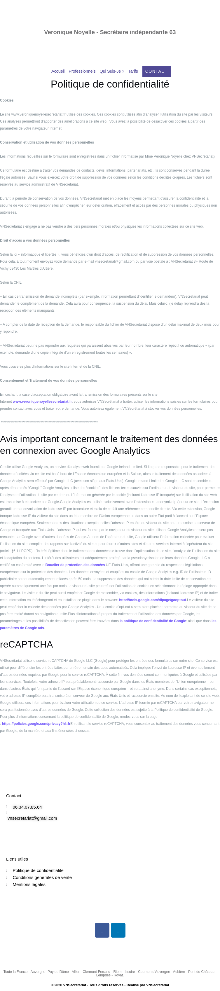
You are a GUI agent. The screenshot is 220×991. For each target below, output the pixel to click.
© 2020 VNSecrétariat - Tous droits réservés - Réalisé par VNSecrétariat (110, 985)
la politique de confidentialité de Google (153, 621)
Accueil (57, 71)
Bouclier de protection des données (75, 565)
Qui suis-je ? (111, 71)
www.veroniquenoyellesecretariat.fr (42, 401)
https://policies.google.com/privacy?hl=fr (36, 724)
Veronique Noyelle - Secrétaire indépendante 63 (110, 32)
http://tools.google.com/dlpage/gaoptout (152, 600)
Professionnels (82, 71)
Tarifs (133, 71)
